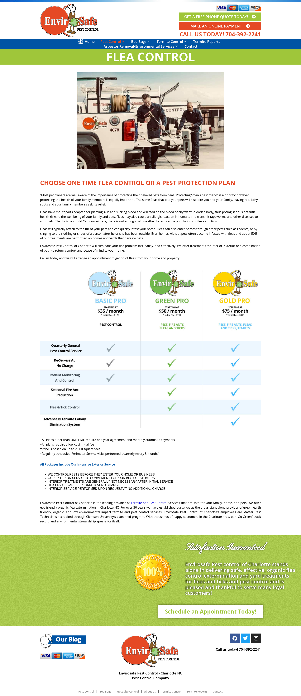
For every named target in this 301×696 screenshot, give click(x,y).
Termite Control (171, 41)
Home (90, 41)
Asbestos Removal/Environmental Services (141, 46)
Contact (190, 46)
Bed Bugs (140, 41)
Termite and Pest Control (149, 503)
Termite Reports (206, 41)
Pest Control (112, 41)
